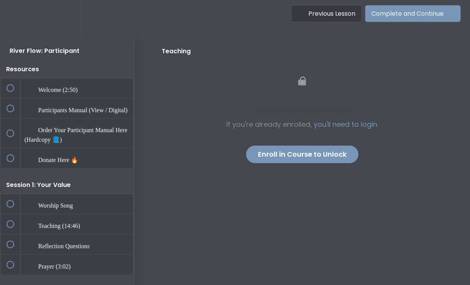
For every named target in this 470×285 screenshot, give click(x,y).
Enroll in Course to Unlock (302, 154)
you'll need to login (345, 124)
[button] (14, 18)
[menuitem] (67, 18)
